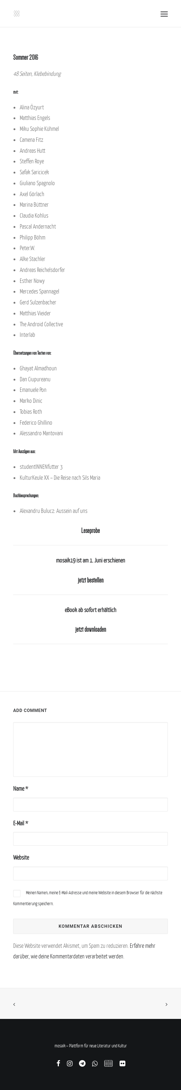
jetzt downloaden (90, 629)
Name (20, 788)
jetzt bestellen (90, 580)
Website (21, 857)
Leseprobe (90, 530)
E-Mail (20, 823)
